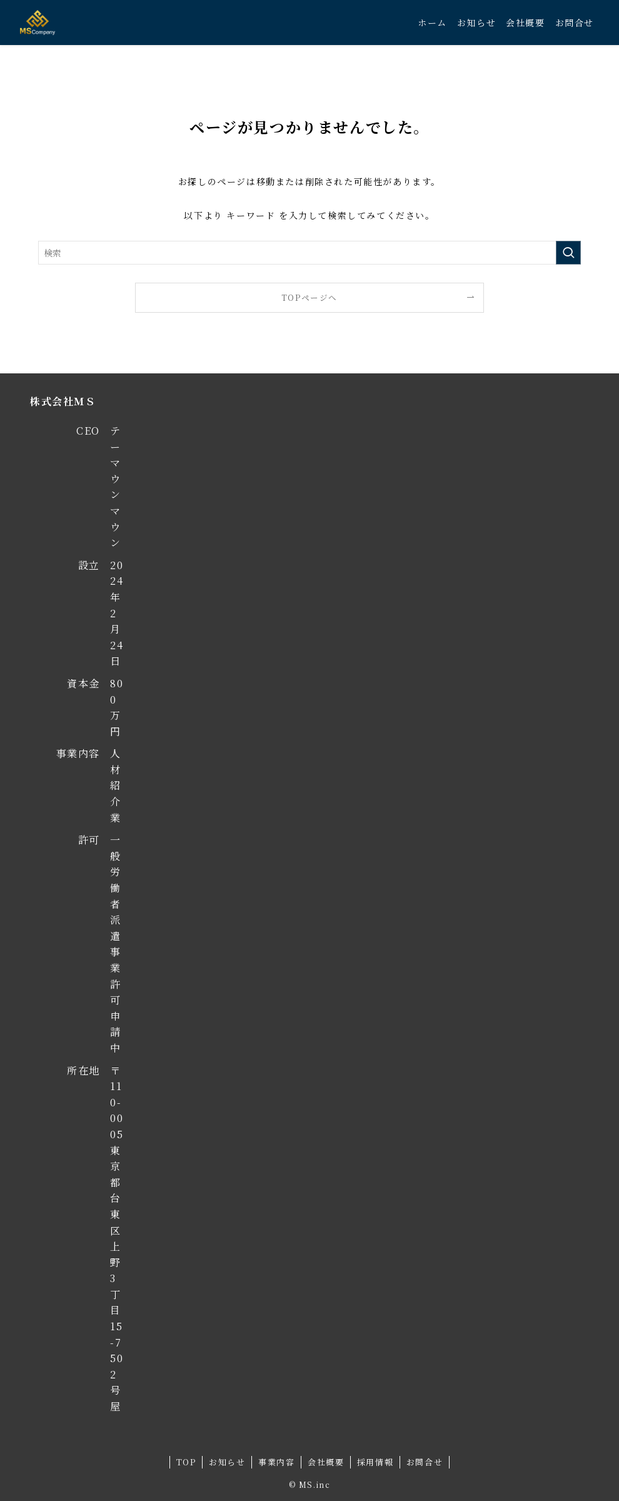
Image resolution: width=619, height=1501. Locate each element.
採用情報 (375, 1462)
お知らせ (227, 1462)
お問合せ (424, 1462)
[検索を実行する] (568, 253)
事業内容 (276, 1462)
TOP (186, 1462)
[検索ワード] (309, 253)
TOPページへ (309, 297)
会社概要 (326, 1462)
